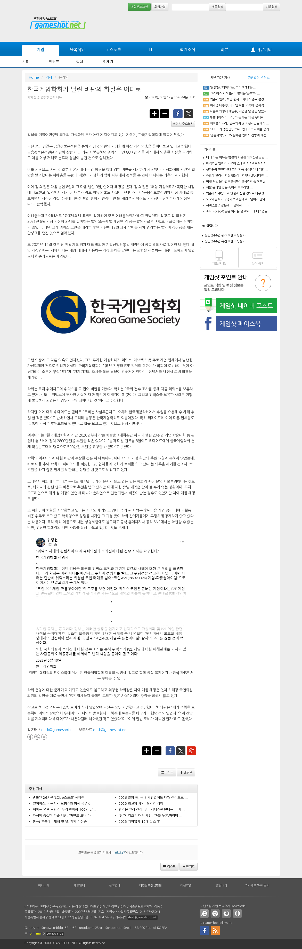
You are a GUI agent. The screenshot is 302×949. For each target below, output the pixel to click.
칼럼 (79, 62)
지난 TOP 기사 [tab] (220, 77)
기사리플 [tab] (209, 149)
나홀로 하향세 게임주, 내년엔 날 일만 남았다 (238, 111)
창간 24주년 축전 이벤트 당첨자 (225, 241)
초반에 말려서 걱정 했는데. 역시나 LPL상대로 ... (237, 175)
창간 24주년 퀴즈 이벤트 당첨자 (225, 235)
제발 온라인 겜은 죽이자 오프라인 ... (229, 187)
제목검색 (217, 7)
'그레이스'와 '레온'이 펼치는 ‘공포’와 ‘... (235, 93)
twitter (189, 113)
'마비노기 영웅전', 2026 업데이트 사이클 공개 (239, 129)
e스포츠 (114, 50)
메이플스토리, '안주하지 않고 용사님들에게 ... (239, 123)
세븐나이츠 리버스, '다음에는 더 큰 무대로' (237, 117)
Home (34, 77)
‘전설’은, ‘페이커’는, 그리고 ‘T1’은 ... (233, 87)
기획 (25, 62)
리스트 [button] (167, 772)
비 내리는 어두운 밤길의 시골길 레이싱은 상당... (237, 157)
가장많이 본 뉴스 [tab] (259, 77)
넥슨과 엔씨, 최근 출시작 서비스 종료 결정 (237, 99)
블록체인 (77, 50)
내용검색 (271, 7)
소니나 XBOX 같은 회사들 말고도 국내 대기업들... (238, 211)
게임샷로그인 (139, 7)
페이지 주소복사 (183, 123)
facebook (178, 113)
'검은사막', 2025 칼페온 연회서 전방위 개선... (239, 135)
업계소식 (187, 50)
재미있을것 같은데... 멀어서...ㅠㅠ (228, 205)
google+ (192, 750)
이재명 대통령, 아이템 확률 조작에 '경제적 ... (239, 105)
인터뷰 (54, 62)
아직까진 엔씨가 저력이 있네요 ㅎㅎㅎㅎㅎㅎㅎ (236, 163)
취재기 (108, 62)
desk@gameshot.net (58, 730)
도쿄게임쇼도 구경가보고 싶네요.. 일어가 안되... (237, 199)
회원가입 (160, 7)
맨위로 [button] (186, 772)
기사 (48, 77)
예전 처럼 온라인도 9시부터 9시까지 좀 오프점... (237, 181)
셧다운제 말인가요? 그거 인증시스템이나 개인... (237, 169)
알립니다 (212, 225)
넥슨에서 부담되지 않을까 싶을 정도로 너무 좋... (237, 193)
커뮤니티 (261, 50)
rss (216, 930)
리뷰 (224, 50)
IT (151, 50)
